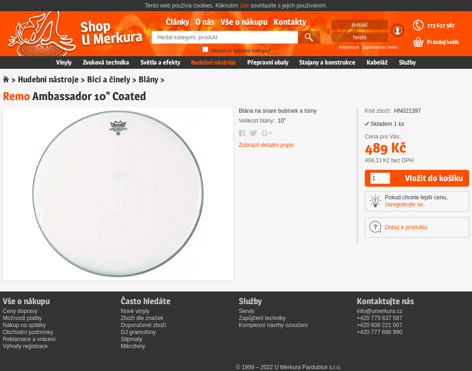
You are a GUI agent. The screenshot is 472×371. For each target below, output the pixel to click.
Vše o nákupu (244, 22)
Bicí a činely (108, 79)
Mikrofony (133, 346)
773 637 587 (441, 25)
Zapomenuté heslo (380, 47)
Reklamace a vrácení (29, 339)
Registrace (349, 47)
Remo (16, 96)
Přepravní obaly (267, 62)
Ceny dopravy (20, 311)
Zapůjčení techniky (262, 318)
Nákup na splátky (24, 325)
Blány (148, 79)
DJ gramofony (138, 332)
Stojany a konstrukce (327, 62)
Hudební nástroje (213, 62)
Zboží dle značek (142, 318)
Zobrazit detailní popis (266, 145)
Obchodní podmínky (28, 332)
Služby (407, 62)
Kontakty (289, 22)
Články (177, 22)
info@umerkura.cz (380, 311)
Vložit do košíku (434, 178)
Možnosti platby (22, 318)
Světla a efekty (160, 62)
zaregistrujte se (404, 204)
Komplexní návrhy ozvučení (273, 325)
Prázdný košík (443, 42)
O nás (204, 22)
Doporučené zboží (143, 325)
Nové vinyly (135, 311)
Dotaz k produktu (406, 227)
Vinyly (64, 62)
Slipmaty (131, 339)
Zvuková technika (106, 62)
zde (244, 5)
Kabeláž (377, 62)
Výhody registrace (25, 346)
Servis (246, 311)
